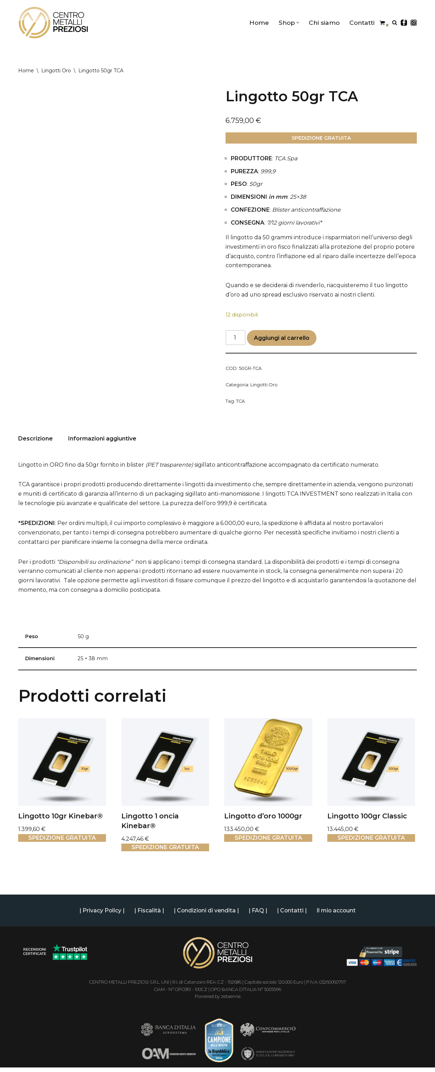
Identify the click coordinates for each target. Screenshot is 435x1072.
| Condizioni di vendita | (206, 915)
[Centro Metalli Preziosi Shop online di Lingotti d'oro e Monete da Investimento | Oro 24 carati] (53, 22)
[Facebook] (404, 23)
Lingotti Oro (56, 70)
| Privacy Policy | (101, 915)
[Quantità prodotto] (236, 339)
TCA (240, 403)
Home (258, 22)
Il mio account (337, 915)
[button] (297, 22)
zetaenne (231, 1001)
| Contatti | (292, 915)
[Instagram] (414, 23)
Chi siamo (323, 22)
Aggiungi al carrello (282, 339)
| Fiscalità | (148, 915)
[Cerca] (394, 22)
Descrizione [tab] (35, 441)
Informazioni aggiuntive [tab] (102, 441)
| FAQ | (258, 915)
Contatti (362, 22)
